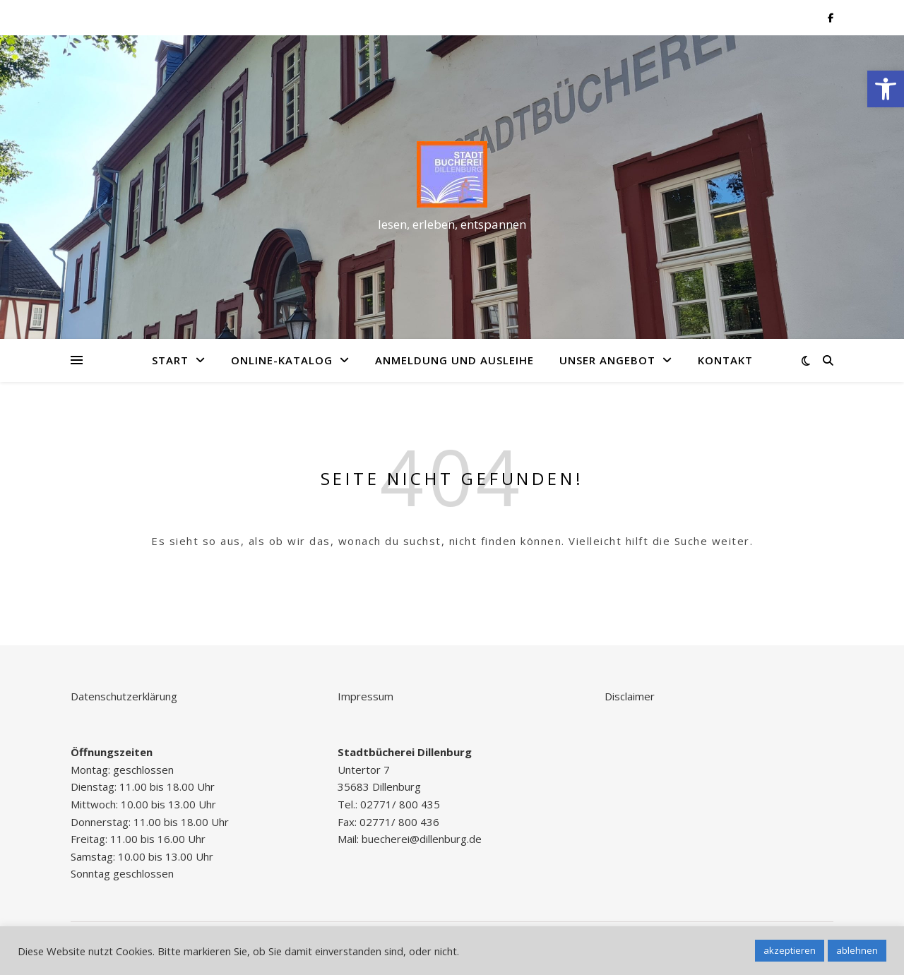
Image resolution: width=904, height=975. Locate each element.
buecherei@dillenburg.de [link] (422, 839)
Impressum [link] (365, 696)
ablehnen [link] (857, 950)
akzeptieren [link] (789, 950)
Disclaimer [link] (630, 696)
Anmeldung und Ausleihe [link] (454, 360)
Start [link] (170, 360)
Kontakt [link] (725, 360)
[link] (885, 89)
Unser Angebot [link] (607, 360)
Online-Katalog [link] (282, 360)
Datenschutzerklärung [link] (124, 696)
